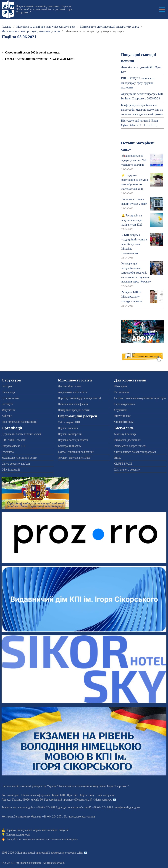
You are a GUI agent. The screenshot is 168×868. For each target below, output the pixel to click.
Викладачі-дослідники (127, 440)
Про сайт (72, 795)
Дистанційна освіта (69, 386)
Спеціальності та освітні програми (135, 451)
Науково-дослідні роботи (73, 440)
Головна (6, 26)
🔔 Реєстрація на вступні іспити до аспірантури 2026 (131, 220)
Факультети (9, 410)
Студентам (120, 410)
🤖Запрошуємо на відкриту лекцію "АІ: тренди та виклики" (134, 160)
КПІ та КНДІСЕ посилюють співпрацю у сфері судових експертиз (138, 83)
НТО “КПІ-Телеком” (14, 440)
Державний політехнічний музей (21, 434)
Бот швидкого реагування (79, 816)
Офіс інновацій (11, 469)
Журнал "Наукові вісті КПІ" (74, 457)
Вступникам (121, 392)
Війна (117, 457)
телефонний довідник (127, 807)
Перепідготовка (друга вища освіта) (79, 398)
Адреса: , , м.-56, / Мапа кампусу (56, 799)
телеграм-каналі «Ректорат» (61, 839)
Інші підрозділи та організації (19, 421)
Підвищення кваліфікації (73, 404)
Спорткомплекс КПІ (14, 445)
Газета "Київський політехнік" (76, 451)
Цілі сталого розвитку (127, 469)
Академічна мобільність (72, 392)
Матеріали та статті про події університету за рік (45, 26)
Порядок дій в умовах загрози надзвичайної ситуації (37, 830)
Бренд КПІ (58, 795)
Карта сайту (87, 795)
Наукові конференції (70, 434)
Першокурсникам (124, 404)
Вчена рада (8, 392)
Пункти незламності (18, 834)
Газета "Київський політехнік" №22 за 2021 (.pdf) (39, 58)
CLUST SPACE (123, 463)
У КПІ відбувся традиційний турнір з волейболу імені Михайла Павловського (134, 244)
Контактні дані (10, 795)
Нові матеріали (105, 795)
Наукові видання (68, 428)
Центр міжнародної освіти (74, 410)
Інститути (7, 404)
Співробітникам (123, 421)
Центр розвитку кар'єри (16, 463)
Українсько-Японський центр (19, 457)
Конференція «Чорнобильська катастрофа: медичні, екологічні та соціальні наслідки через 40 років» (142, 110)
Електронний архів (69, 445)
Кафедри (7, 415)
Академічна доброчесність (130, 445)
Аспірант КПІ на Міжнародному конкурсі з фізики (131, 296)
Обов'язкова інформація (35, 795)
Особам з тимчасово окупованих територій (140, 398)
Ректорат (7, 386)
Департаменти (10, 398)
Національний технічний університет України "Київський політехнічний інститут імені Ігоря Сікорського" (44, 9)
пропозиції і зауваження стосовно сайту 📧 (61, 852)
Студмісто (8, 451)
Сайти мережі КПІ (69, 422)
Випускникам (122, 415)
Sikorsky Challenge (125, 434)
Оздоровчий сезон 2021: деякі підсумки (32, 52)
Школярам (120, 386)
